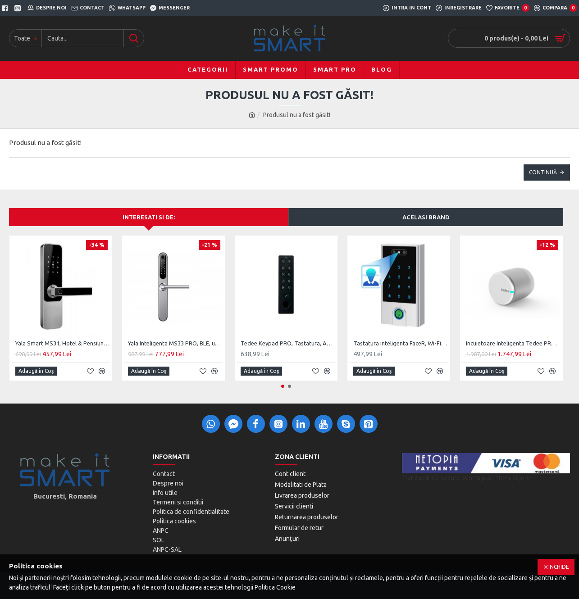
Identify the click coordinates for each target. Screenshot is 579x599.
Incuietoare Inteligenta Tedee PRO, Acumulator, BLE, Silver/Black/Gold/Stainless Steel (513, 343)
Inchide (558, 567)
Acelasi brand (426, 217)
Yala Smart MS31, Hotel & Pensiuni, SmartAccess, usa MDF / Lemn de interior (62, 343)
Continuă (543, 172)
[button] (282, 386)
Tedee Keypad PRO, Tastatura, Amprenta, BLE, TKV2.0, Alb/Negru (288, 343)
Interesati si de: (149, 217)
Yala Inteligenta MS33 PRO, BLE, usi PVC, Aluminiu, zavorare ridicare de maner (175, 343)
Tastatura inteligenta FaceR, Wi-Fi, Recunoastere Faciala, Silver (400, 343)
